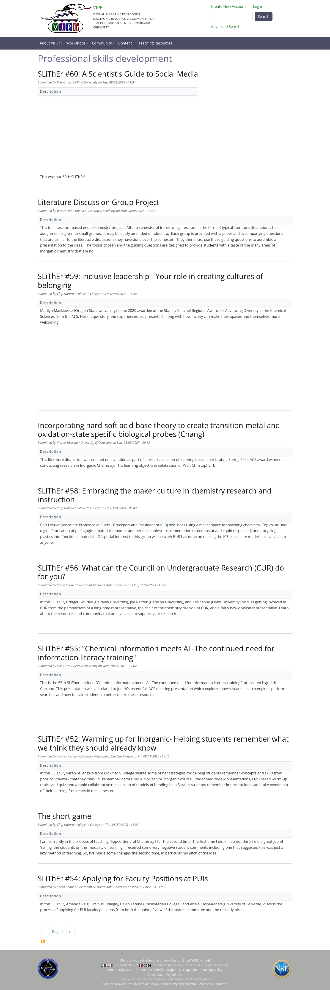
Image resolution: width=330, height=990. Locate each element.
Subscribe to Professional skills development (43, 941)
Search (264, 16)
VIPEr (98, 7)
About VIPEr (50, 43)
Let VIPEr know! (197, 960)
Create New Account (228, 6)
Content (125, 43)
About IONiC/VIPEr (121, 970)
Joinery (177, 974)
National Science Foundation (205, 984)
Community (102, 43)
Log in (258, 6)
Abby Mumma (200, 979)
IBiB (163, 524)
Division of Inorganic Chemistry (155, 984)
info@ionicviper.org (167, 970)
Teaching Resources (155, 43)
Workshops (75, 43)
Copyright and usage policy (202, 970)
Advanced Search (225, 26)
